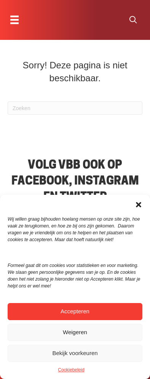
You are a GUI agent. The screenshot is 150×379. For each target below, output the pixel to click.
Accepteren (75, 311)
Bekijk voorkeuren (74, 353)
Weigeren (75, 332)
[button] (138, 204)
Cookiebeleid (71, 370)
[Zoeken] (75, 108)
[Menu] (14, 19)
